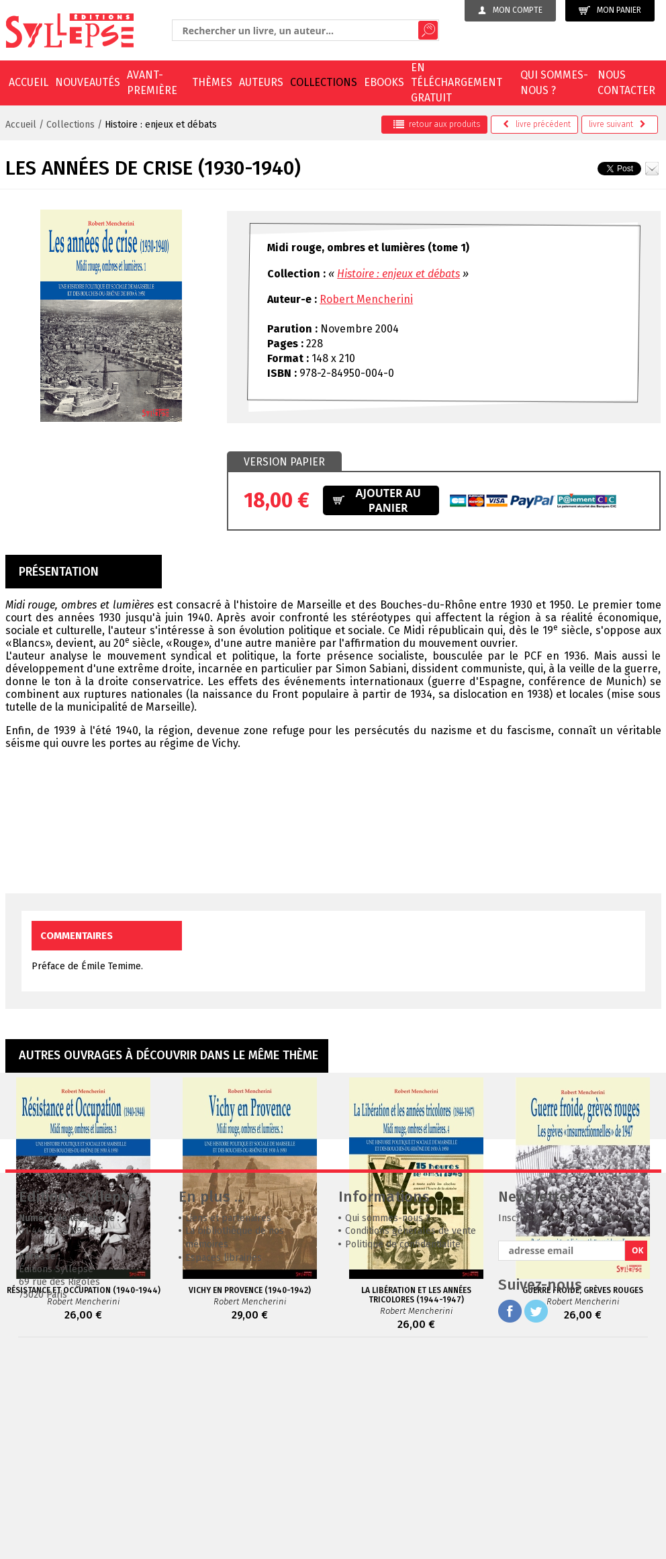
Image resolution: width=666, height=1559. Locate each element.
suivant (617, 124)
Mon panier (610, 10)
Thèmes (212, 82)
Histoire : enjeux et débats (161, 124)
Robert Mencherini (366, 299)
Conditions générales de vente (410, 1432)
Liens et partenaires (228, 1419)
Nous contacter (626, 82)
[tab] (284, 462)
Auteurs (261, 82)
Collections (323, 82)
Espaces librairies (223, 1459)
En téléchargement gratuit (456, 82)
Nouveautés (87, 82)
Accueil (28, 82)
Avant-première (152, 82)
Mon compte (510, 10)
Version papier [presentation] (284, 461)
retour (436, 124)
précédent (537, 124)
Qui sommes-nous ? (554, 82)
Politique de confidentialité (403, 1446)
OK (638, 1452)
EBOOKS (384, 82)
